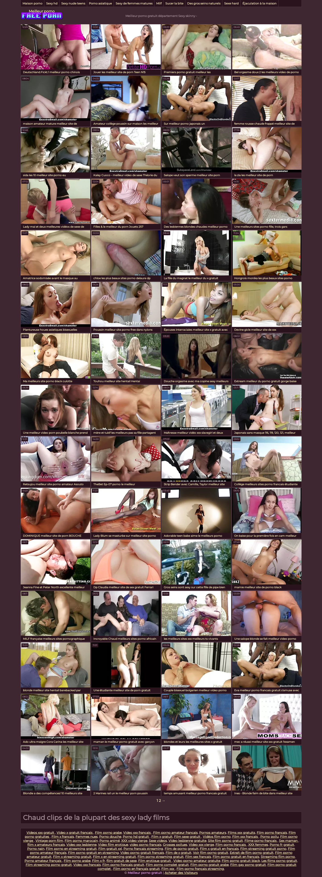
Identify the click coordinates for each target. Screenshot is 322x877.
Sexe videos (158, 841)
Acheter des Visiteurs (181, 873)
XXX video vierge (134, 841)
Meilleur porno (42, 11)
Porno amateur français (43, 861)
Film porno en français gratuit (136, 869)
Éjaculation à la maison (259, 3)
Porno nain (35, 849)
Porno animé (109, 841)
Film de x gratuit (178, 853)
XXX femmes (258, 845)
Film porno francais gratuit (123, 865)
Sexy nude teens (73, 3)
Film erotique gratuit (155, 861)
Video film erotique (113, 845)
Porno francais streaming (143, 849)
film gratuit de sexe (122, 861)
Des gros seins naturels (203, 3)
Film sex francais (198, 857)
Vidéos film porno (217, 837)
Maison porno (32, 3)
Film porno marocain (81, 841)
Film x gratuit (161, 837)
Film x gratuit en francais (219, 849)
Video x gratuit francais (75, 833)
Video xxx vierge (201, 845)
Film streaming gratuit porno (263, 849)
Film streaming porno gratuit (49, 865)
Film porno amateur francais (175, 833)
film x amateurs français (46, 845)
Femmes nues (87, 837)
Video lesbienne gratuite (187, 841)
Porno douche (110, 837)
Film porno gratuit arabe (209, 865)
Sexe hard (231, 3)
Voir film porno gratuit (210, 853)
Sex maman (288, 841)
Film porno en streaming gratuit (71, 849)
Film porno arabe (108, 833)
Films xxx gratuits (241, 833)
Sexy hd (51, 3)
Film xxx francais (245, 837)
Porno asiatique (100, 3)
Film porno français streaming (200, 869)
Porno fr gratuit (282, 845)
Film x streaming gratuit (72, 857)
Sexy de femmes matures (134, 3)
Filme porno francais (260, 841)
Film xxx (168, 869)
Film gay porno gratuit (248, 865)
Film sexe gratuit (187, 837)
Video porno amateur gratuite (196, 861)
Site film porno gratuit (225, 841)
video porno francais (145, 845)
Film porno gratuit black (241, 861)
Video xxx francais (137, 833)
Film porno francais (272, 833)
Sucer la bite (174, 3)
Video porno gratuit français (142, 853)
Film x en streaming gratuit (114, 857)
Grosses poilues (175, 845)
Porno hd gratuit (136, 837)
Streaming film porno (278, 857)
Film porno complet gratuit (167, 865)
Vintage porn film (49, 841)
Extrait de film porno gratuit (251, 853)
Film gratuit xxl (110, 849)
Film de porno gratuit (181, 849)
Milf (159, 3)
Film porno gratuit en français (236, 857)
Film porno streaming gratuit (160, 857)
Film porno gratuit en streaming (93, 853)
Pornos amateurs (212, 833)
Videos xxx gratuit (41, 833)
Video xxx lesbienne (81, 845)
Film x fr (98, 861)
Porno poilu (269, 837)
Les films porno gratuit (279, 861)
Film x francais (62, 837)
